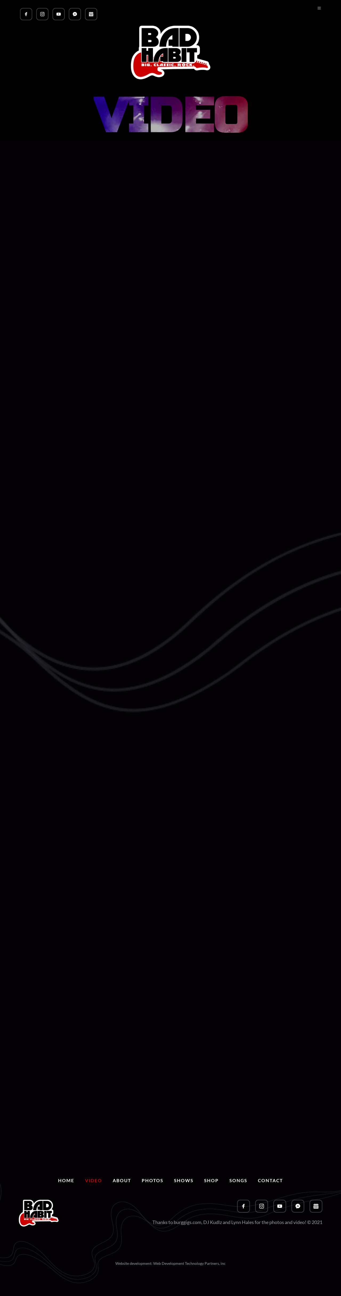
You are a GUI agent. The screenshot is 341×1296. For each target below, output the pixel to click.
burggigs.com (187, 1222)
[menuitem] (66, 1180)
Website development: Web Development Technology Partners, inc (170, 1263)
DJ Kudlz (212, 1222)
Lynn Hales (242, 1222)
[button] (317, 12)
